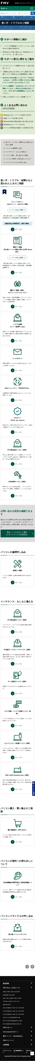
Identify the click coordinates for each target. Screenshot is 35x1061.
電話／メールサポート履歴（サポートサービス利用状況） (17, 533)
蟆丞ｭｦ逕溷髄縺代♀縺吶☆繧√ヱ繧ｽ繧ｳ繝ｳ (13, 1007)
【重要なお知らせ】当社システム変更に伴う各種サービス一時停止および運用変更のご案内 (18, 73)
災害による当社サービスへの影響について (17, 97)
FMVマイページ (30, 3)
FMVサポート (7, 1027)
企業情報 (6, 1045)
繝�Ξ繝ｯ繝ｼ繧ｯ (7, 1004)
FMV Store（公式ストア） (12, 988)
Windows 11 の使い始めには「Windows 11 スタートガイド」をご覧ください (18, 53)
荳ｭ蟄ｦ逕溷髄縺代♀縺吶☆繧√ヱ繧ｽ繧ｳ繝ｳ (13, 1011)
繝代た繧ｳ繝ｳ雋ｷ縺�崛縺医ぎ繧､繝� (12, 1020)
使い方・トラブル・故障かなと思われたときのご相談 (20, 143)
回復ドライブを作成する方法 (13, 118)
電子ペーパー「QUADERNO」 (13, 1036)
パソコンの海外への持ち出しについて (18, 159)
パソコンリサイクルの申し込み (16, 162)
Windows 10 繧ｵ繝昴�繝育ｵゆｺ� (11, 1017)
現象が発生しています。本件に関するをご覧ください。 (18, 89)
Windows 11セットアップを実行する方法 (17, 115)
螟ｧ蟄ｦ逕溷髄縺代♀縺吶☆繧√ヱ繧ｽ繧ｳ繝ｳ (13, 1014)
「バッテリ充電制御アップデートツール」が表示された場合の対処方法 (18, 47)
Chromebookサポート (10, 1032)
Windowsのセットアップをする (14, 124)
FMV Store (22, 3)
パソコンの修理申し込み (14, 148)
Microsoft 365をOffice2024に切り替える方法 (18, 121)
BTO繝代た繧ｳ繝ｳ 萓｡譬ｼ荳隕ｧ (11, 1001)
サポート (4, 8)
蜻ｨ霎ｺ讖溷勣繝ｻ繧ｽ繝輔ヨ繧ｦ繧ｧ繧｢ (12, 1024)
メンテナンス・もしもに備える (16, 152)
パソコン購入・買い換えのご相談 (17, 155)
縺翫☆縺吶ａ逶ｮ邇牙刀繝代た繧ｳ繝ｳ (12, 998)
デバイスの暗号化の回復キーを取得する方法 (19, 128)
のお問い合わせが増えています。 (18, 80)
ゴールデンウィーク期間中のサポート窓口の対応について (18, 67)
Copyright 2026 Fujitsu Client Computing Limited (17, 1056)
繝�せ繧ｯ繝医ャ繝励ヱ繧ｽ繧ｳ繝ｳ (11, 991)
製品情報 (17, 3)
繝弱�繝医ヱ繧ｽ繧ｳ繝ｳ (9, 995)
